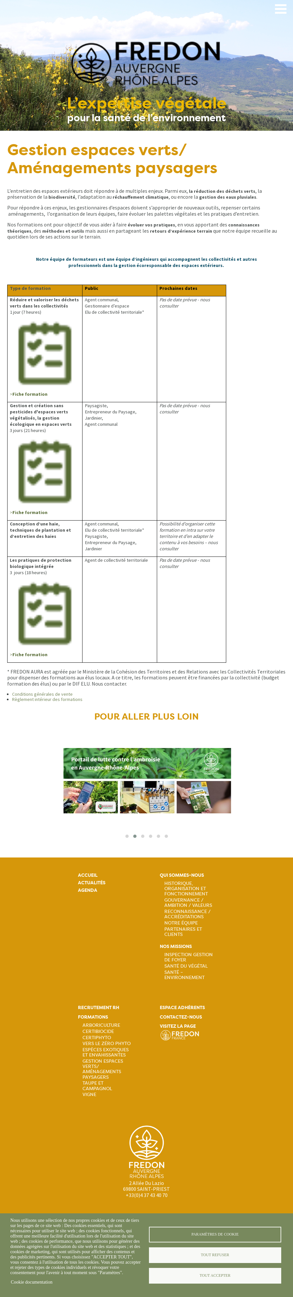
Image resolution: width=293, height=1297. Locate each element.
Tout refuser (215, 1255)
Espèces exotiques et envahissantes (105, 1052)
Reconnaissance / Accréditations (187, 914)
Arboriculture (101, 1025)
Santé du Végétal (186, 966)
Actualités (91, 883)
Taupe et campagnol (97, 1085)
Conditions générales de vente (42, 694)
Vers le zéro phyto (106, 1043)
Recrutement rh (98, 1008)
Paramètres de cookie (215, 1234)
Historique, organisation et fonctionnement (186, 888)
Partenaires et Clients (183, 931)
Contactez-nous (181, 1017)
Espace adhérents (182, 1008)
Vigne (89, 1094)
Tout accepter (215, 1275)
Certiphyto (96, 1037)
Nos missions (176, 946)
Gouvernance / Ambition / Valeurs (188, 902)
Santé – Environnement (184, 974)
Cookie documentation (31, 1282)
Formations (93, 1017)
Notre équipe (181, 923)
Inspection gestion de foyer (188, 957)
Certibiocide (98, 1031)
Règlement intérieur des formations (47, 699)
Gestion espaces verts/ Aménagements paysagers (102, 1069)
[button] (127, 836)
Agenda (87, 890)
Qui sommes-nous (182, 875)
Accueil (88, 875)
